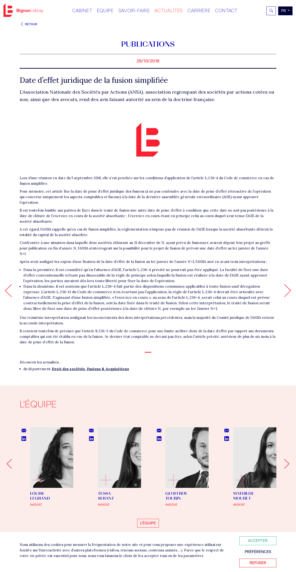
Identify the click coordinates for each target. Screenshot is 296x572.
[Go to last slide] (11, 464)
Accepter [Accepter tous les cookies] (258, 540)
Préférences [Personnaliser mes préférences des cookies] (258, 552)
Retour (28, 24)
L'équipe (148, 523)
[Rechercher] (271, 10)
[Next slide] (284, 464)
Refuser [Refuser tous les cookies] (258, 563)
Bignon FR (23, 10)
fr (284, 11)
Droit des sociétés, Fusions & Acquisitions (90, 369)
